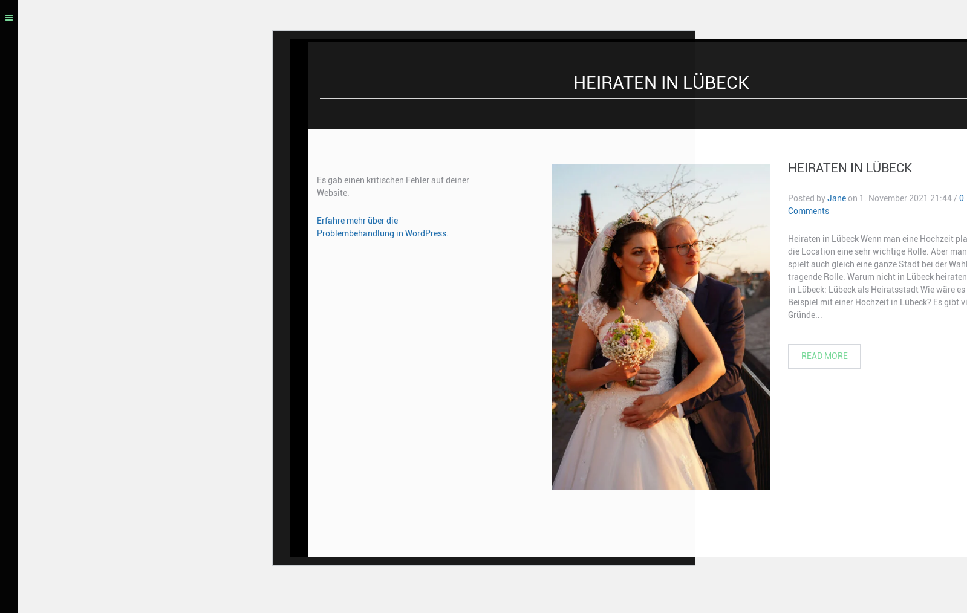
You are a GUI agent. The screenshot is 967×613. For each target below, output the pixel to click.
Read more (824, 358)
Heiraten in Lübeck (850, 170)
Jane (836, 200)
